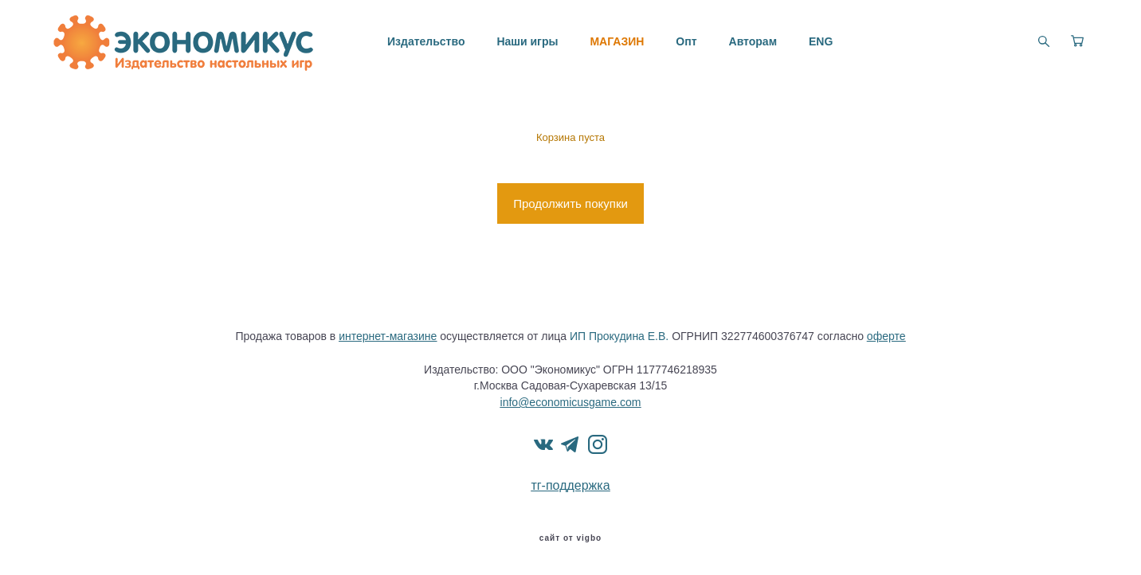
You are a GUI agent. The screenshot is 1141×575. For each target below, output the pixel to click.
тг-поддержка (570, 485)
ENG (821, 41)
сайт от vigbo (570, 538)
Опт (686, 41)
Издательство (426, 41)
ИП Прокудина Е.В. (619, 336)
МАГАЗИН (617, 41)
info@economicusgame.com (570, 402)
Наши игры (527, 41)
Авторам (753, 41)
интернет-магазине (388, 336)
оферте (886, 336)
